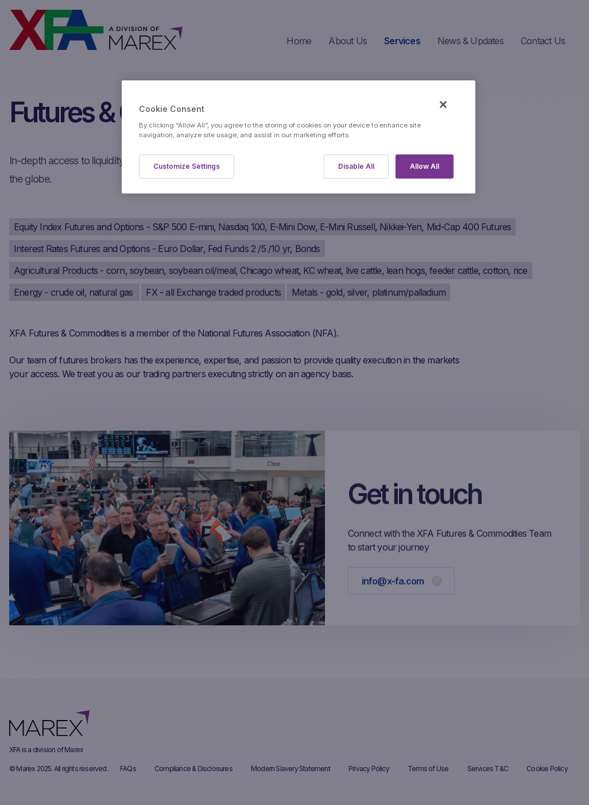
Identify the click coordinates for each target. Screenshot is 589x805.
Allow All (424, 166)
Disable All (356, 166)
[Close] (443, 104)
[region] (298, 136)
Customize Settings (186, 166)
